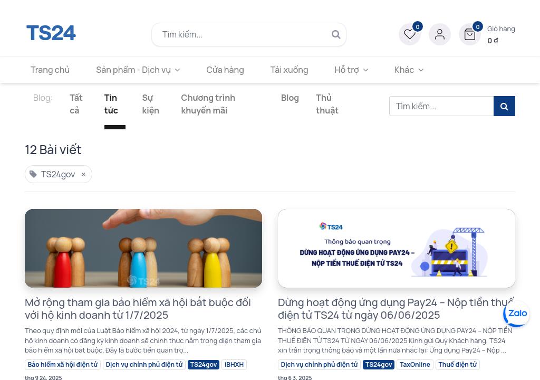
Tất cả (76, 104)
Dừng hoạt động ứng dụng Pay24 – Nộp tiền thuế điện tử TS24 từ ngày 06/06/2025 (396, 308)
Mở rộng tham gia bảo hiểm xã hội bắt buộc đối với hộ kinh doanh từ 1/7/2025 (138, 308)
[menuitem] (52, 69)
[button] (487, 34)
